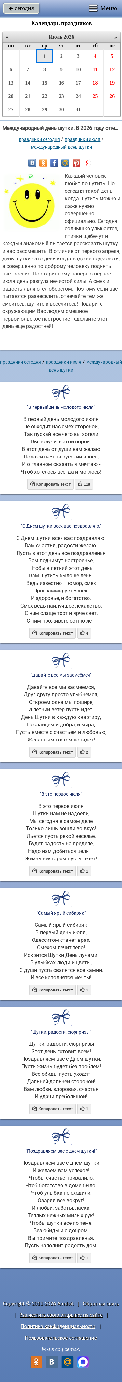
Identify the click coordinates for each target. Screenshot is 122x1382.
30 (61, 109)
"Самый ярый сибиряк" (61, 913)
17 (78, 83)
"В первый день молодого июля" (61, 407)
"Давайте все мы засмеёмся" (61, 675)
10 (78, 69)
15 (44, 83)
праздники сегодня (39, 139)
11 (95, 69)
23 (61, 96)
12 (112, 69)
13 (10, 83)
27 (10, 109)
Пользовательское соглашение (61, 1337)
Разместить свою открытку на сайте (61, 1314)
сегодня (21, 8)
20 (10, 96)
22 (44, 96)
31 (78, 109)
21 (27, 96)
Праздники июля (82, 139)
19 (112, 83)
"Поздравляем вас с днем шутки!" (61, 1151)
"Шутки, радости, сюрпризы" (61, 1032)
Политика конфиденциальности (58, 1326)
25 (95, 96)
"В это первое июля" (61, 794)
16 (61, 83)
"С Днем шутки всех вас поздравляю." (61, 526)
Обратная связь (101, 1303)
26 (112, 96)
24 (78, 96)
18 (95, 83)
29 (44, 109)
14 (27, 83)
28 (27, 109)
